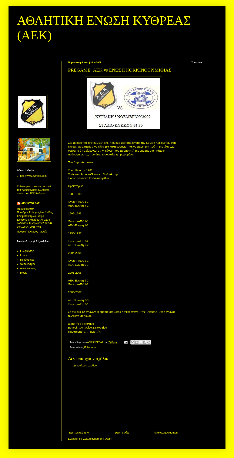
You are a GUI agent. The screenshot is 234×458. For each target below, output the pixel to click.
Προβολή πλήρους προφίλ (32, 231)
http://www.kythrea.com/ (33, 175)
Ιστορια (24, 255)
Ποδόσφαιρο (90, 347)
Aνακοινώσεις (28, 268)
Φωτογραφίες (27, 264)
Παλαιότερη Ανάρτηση (165, 432)
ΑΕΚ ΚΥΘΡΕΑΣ (30, 203)
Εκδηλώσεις (27, 251)
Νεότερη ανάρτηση (79, 432)
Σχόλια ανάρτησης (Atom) (97, 438)
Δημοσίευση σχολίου (85, 365)
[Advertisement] (123, 399)
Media (23, 272)
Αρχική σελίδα (122, 432)
